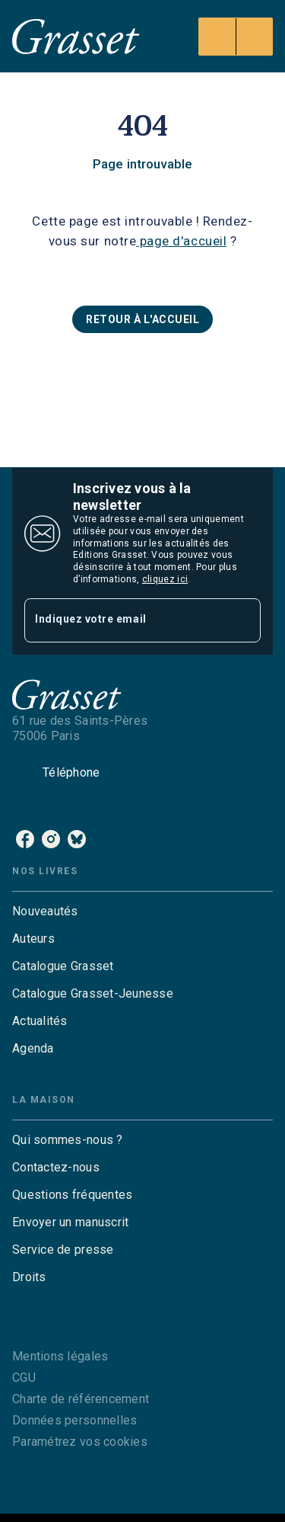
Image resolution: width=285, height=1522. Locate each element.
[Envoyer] (242, 620)
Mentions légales (60, 1356)
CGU (24, 1377)
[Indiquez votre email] (123, 620)
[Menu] (235, 37)
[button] (142, 319)
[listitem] (25, 839)
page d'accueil (181, 240)
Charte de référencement (80, 1399)
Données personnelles (74, 1420)
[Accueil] (76, 36)
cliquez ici (165, 579)
